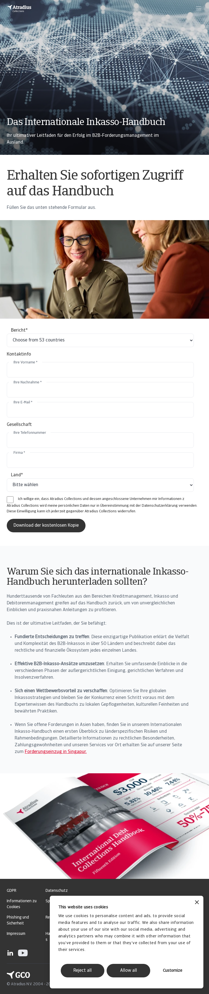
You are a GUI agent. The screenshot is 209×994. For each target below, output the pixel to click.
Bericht (19, 330)
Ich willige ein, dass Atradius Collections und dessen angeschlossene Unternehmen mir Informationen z (101, 499)
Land (17, 475)
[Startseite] (19, 8)
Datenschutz (57, 891)
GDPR (11, 891)
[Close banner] (197, 903)
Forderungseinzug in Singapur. (56, 752)
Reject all (82, 970)
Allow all (128, 970)
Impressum (16, 934)
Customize (172, 971)
